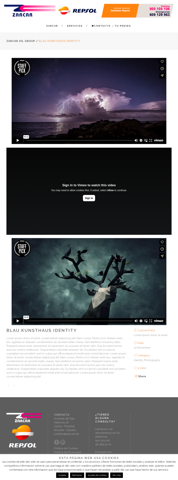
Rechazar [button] (77, 475)
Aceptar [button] (62, 475)
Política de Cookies (66, 448)
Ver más (116, 475)
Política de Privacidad (67, 452)
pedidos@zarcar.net (66, 433)
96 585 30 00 (103, 444)
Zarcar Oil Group (20, 41)
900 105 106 (102, 440)
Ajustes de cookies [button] (97, 475)
